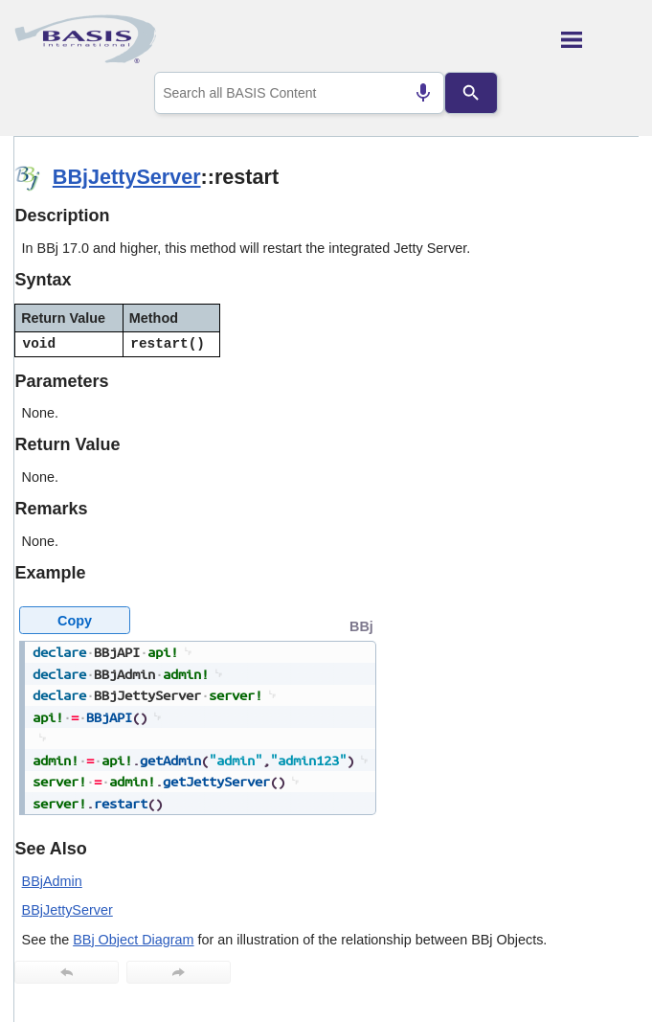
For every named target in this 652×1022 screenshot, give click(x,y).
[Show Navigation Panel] (600, 39)
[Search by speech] (423, 93)
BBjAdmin (52, 881)
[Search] (471, 93)
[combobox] (299, 93)
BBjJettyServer (127, 177)
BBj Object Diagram (133, 939)
